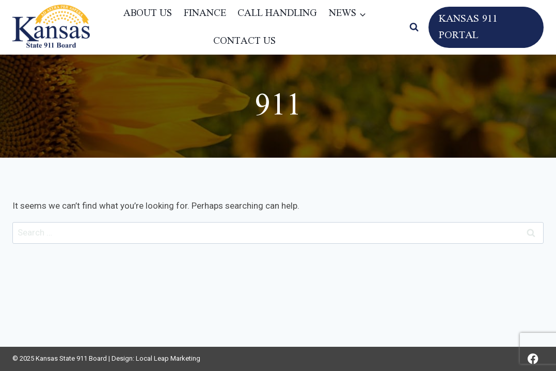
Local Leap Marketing (168, 358)
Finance (205, 13)
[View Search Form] (414, 27)
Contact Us (244, 41)
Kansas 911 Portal (468, 27)
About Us (147, 13)
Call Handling (277, 13)
